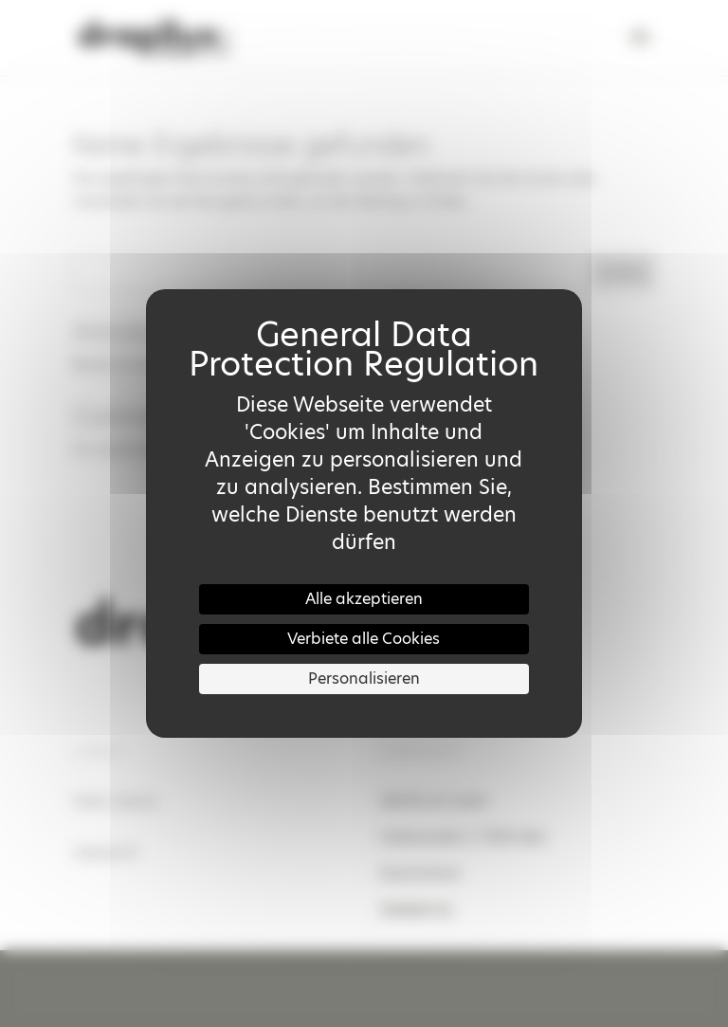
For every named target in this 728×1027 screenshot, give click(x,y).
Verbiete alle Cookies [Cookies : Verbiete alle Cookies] (363, 639)
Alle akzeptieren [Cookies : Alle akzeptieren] (364, 599)
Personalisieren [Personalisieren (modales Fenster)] (364, 678)
